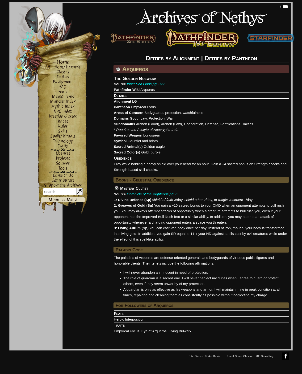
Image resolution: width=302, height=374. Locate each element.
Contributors (62, 180)
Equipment (63, 81)
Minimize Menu (63, 199)
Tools (63, 168)
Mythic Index (63, 106)
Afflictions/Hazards (62, 66)
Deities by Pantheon (231, 58)
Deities (63, 76)
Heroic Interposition (129, 319)
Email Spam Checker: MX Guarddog (250, 356)
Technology (63, 141)
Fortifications (230, 124)
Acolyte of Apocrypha (153, 130)
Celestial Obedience (153, 179)
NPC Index (63, 111)
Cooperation (193, 124)
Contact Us (63, 175)
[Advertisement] (97, 361)
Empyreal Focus (126, 331)
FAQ (62, 86)
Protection (157, 118)
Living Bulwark (179, 331)
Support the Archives (63, 185)
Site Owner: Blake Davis (204, 356)
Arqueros (147, 90)
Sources (63, 163)
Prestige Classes (63, 116)
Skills (62, 131)
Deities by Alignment (173, 58)
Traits (63, 146)
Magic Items (63, 96)
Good (134, 118)
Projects (63, 158)
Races (63, 121)
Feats (62, 91)
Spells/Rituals (62, 136)
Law (143, 118)
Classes (63, 71)
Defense (211, 124)
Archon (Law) (171, 124)
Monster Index (63, 101)
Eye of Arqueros (154, 331)
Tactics (247, 124)
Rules (62, 126)
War (170, 118)
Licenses (63, 153)
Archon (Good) (147, 124)
